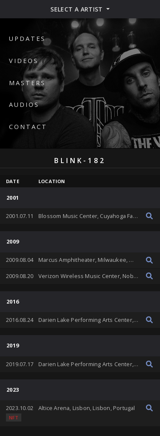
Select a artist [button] (77, 9)
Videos (23, 61)
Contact (28, 127)
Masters (27, 83)
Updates (27, 38)
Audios (24, 104)
